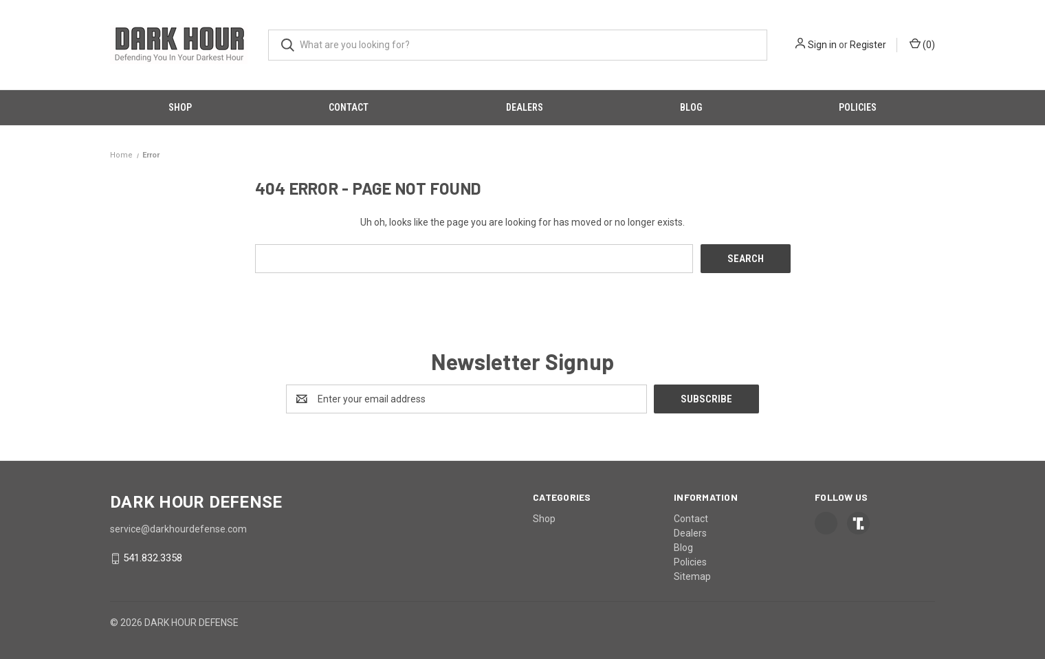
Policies (858, 107)
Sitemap (692, 576)
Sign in (822, 44)
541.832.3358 (152, 558)
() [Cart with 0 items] (922, 44)
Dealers (524, 107)
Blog (691, 107)
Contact (348, 107)
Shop (180, 107)
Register (868, 44)
